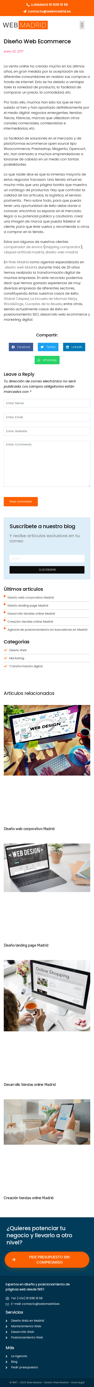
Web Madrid (18, 262)
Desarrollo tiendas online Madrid (30, 1084)
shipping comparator (63, 247)
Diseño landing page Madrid (26, 945)
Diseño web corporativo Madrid (29, 829)
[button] (82, 25)
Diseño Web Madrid (56, 1382)
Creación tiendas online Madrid (29, 1198)
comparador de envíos (23, 247)
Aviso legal (77, 1382)
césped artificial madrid (24, 252)
